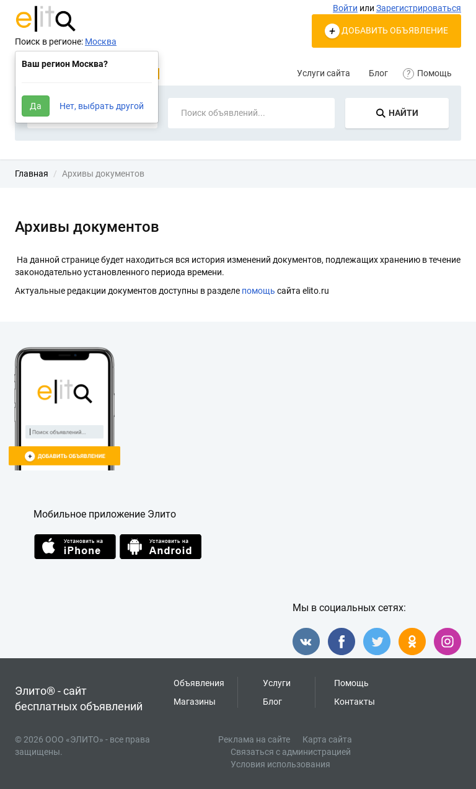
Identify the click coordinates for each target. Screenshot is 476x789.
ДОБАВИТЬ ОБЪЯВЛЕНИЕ (386, 31)
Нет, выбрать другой (102, 106)
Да (36, 106)
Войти (345, 8)
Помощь (429, 73)
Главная (31, 174)
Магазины (195, 702)
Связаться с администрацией (291, 752)
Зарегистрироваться (418, 8)
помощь (258, 291)
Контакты (354, 702)
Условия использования (280, 764)
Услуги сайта (323, 73)
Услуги (277, 683)
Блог (378, 73)
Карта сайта (327, 739)
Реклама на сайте (254, 739)
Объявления (199, 683)
